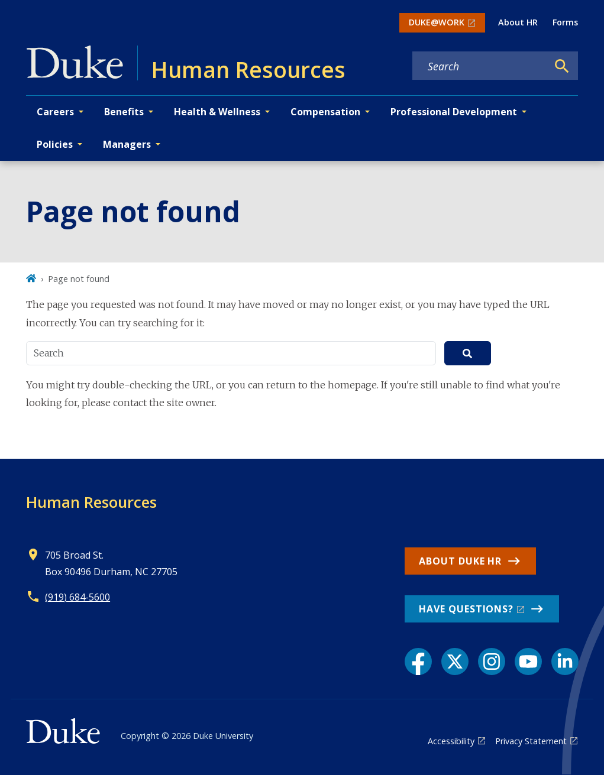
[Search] (562, 66)
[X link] (455, 661)
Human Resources (91, 502)
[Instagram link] (491, 661)
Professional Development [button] (453, 111)
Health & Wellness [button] (217, 111)
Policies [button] (55, 144)
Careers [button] (55, 111)
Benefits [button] (124, 111)
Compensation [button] (325, 111)
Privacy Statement (531, 741)
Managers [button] (127, 144)
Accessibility (451, 741)
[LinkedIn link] (565, 661)
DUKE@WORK (436, 22)
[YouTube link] (528, 661)
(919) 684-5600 (77, 597)
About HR (518, 22)
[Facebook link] (418, 661)
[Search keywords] (480, 66)
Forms (565, 22)
